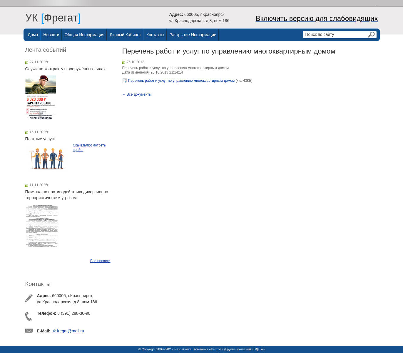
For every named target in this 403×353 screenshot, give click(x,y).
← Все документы (137, 94)
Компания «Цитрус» (208, 349)
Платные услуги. (41, 138)
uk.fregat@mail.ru (67, 331)
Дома (33, 34)
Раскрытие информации (193, 34)
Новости (51, 34)
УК (34, 18)
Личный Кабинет (125, 34)
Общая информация (84, 34)
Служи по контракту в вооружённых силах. (66, 68)
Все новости (100, 261)
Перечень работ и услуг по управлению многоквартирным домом (181, 81)
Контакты (155, 34)
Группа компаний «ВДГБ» (244, 349)
